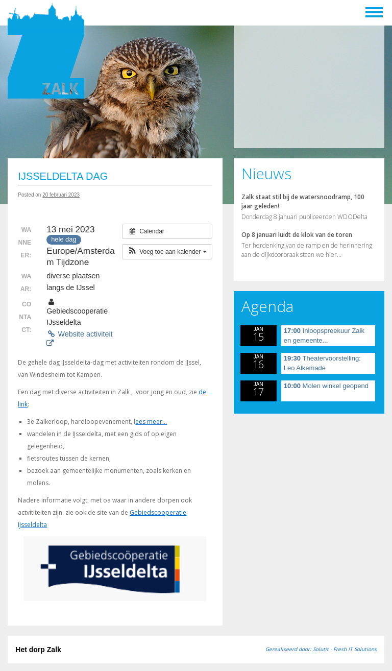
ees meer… (151, 421)
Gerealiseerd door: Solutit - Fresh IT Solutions (321, 649)
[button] (167, 252)
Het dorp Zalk (38, 649)
